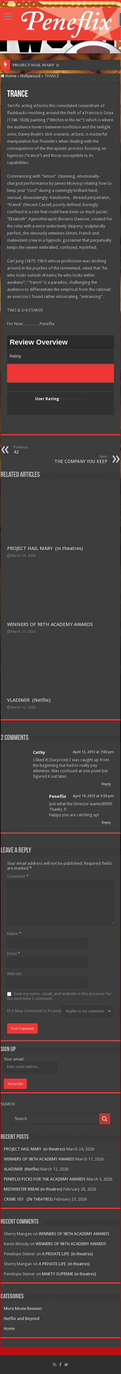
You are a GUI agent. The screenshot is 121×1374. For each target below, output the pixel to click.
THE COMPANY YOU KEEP (74, 459)
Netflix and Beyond (21, 1318)
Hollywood (30, 75)
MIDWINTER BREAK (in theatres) (33, 1189)
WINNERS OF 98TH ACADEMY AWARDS (50, 624)
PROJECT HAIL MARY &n (37, 64)
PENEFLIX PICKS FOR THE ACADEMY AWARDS (45, 1179)
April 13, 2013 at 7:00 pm (93, 752)
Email (13, 953)
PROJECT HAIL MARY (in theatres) (45, 548)
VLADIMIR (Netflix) (29, 700)
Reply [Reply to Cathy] (106, 784)
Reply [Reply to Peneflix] (106, 822)
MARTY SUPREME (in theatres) (69, 1273)
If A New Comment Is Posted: (59, 1011)
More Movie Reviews (23, 1308)
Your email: (14, 1059)
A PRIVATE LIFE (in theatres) (67, 1253)
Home (8, 75)
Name (14, 933)
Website (14, 973)
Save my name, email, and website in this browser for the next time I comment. (59, 996)
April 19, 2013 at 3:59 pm (93, 796)
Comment (17, 876)
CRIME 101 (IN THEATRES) (28, 1199)
